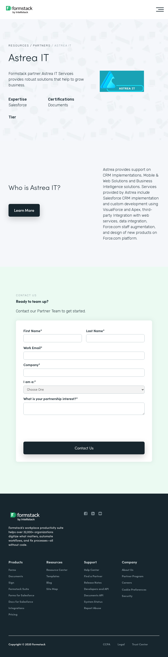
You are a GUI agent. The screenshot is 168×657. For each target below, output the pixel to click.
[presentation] (55, 425)
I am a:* (29, 381)
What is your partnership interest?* (50, 398)
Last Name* (95, 330)
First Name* (32, 330)
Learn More (24, 210)
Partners (42, 45)
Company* (31, 364)
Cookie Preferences (134, 589)
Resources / (20, 45)
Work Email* (32, 347)
